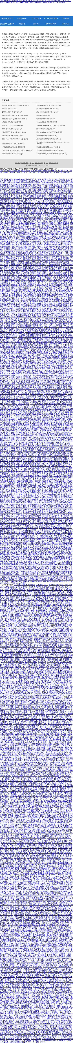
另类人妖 (39, 893)
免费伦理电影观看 (50, 784)
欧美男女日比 (40, 461)
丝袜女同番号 (17, 181)
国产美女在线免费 (45, 980)
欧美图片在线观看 (60, 246)
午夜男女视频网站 (9, 487)
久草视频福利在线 (29, 660)
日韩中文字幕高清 (52, 895)
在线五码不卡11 (18, 613)
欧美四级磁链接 (9, 797)
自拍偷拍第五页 (37, 945)
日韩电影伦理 (41, 236)
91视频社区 (60, 769)
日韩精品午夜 (21, 384)
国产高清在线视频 (36, 347)
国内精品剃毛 (35, 682)
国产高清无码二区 (51, 829)
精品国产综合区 (51, 357)
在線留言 (65, 24)
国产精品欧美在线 (62, 771)
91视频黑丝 (37, 849)
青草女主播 (54, 776)
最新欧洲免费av (60, 491)
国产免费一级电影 (23, 682)
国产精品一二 (7, 340)
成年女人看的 (24, 529)
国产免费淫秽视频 (17, 477)
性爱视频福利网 (65, 935)
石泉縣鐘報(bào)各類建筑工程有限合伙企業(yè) (51, 154)
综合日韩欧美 (52, 903)
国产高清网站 (5, 967)
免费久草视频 (50, 464)
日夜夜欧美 (14, 931)
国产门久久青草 (48, 397)
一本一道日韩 (53, 799)
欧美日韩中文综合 (45, 410)
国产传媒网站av (36, 848)
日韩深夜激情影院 (7, 863)
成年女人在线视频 (33, 621)
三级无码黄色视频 (52, 754)
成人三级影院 (62, 523)
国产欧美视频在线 (24, 184)
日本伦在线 (20, 821)
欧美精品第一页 (16, 1040)
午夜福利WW (17, 972)
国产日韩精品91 (65, 446)
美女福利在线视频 (63, 181)
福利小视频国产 (48, 719)
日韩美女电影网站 (15, 791)
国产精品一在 (66, 482)
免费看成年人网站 (26, 705)
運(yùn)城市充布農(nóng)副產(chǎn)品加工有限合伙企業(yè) (52, 143)
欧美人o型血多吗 (66, 380)
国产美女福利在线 (55, 285)
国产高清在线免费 (12, 357)
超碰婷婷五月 (43, 270)
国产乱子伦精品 (9, 663)
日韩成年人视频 (37, 327)
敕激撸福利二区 (63, 305)
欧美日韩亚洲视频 (9, 255)
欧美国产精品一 (6, 382)
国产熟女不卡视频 (53, 380)
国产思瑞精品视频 (20, 960)
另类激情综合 (35, 322)
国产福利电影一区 (38, 186)
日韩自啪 (3, 824)
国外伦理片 (48, 1030)
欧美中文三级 (28, 539)
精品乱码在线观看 (22, 255)
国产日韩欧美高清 (17, 410)
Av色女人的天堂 (39, 377)
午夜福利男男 (12, 199)
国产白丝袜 (37, 967)
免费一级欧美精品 (24, 221)
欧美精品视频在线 (19, 590)
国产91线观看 (47, 682)
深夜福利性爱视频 (55, 250)
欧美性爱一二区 (45, 727)
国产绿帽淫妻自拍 (56, 208)
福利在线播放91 (16, 632)
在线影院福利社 (12, 997)
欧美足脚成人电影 (41, 759)
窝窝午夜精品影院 (29, 881)
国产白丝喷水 (10, 432)
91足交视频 (58, 700)
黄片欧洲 (40, 657)
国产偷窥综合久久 (65, 221)
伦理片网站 (54, 720)
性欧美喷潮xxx (18, 947)
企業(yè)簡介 (22, 18)
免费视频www (57, 843)
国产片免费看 (38, 900)
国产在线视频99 (47, 315)
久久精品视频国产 (16, 1037)
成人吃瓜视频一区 (32, 727)
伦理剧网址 (31, 766)
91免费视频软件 (48, 811)
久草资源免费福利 (24, 709)
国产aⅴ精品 (21, 621)
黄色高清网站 (11, 454)
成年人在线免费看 (19, 335)
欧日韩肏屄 (38, 781)
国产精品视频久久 (50, 394)
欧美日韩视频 (42, 678)
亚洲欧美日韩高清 (16, 802)
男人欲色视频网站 (22, 347)
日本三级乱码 (8, 921)
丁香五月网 (9, 588)
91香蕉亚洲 (56, 806)
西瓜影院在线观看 (55, 724)
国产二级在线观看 (62, 616)
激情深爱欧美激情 (6, 355)
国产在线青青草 (9, 586)
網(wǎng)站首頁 (7, 18)
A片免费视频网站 (24, 754)
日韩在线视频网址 (47, 931)
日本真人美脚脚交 (39, 665)
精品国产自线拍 (56, 756)
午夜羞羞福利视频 (39, 595)
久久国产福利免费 (36, 1014)
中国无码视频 (49, 323)
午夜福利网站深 (67, 911)
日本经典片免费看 (62, 214)
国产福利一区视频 (39, 878)
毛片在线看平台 (51, 224)
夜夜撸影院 (67, 756)
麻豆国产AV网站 (27, 876)
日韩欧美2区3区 (66, 533)
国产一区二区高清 (16, 928)
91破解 (60, 893)
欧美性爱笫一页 (22, 1030)
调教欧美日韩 (61, 417)
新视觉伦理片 (10, 245)
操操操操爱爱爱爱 (42, 779)
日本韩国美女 (47, 531)
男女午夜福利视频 (43, 370)
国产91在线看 (53, 678)
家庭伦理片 (67, 843)
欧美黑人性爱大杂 (11, 747)
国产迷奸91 (4, 802)
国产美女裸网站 (63, 459)
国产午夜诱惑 (28, 503)
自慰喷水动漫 (50, 374)
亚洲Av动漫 (49, 802)
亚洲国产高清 (36, 379)
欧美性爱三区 (33, 1027)
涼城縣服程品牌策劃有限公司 (11, 122)
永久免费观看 (5, 481)
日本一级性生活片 (15, 881)
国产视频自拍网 (44, 846)
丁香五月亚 (61, 714)
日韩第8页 (26, 945)
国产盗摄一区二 (40, 692)
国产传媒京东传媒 (38, 854)
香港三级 (47, 844)
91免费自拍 (23, 673)
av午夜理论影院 (53, 658)
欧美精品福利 (55, 494)
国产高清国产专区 (46, 891)
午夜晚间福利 (36, 521)
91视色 (62, 740)
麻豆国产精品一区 (10, 695)
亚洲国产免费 (59, 834)
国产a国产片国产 (34, 469)
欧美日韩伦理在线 (21, 353)
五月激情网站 (17, 955)
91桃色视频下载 (60, 260)
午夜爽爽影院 (66, 270)
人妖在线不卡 (10, 466)
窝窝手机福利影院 (13, 598)
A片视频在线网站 (16, 291)
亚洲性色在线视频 (20, 1027)
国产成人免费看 (63, 184)
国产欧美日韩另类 (26, 640)
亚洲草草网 (47, 638)
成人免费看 (57, 998)
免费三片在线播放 (63, 826)
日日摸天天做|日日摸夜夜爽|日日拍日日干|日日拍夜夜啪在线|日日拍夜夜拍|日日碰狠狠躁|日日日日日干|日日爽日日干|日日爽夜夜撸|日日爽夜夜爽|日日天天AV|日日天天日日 (36, 544)
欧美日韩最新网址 (54, 650)
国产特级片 (56, 586)
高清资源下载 (5, 533)
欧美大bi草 (5, 920)
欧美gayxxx (29, 692)
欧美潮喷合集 (44, 353)
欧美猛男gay (9, 906)
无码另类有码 (7, 372)
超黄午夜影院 (16, 930)
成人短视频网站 (49, 901)
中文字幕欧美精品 (15, 715)
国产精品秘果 (28, 732)
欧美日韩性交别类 (10, 229)
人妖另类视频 (60, 1024)
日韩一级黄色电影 (39, 747)
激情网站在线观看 (7, 814)
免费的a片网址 (48, 1024)
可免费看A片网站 (51, 668)
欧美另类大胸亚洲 (22, 412)
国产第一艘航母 (19, 648)
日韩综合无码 (26, 194)
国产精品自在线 (46, 506)
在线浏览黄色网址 (23, 898)
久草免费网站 (22, 784)
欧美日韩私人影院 (15, 601)
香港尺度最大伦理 (42, 642)
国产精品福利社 (66, 735)
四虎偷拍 (30, 809)
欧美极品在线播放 (56, 395)
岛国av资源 (58, 761)
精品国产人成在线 (55, 335)
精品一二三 (51, 876)
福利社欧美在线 (48, 516)
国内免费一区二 (55, 487)
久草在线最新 (52, 885)
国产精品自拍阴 (34, 618)
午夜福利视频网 (33, 725)
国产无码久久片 (41, 496)
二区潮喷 (45, 690)
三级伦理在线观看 (53, 735)
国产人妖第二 (31, 611)
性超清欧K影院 (40, 876)
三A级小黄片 (52, 838)
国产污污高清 (15, 496)
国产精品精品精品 (10, 258)
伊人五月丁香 (20, 717)
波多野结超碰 (14, 218)
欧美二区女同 (68, 492)
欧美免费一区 (35, 628)
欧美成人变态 (63, 874)
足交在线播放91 (46, 206)
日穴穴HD (37, 705)
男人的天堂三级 (37, 234)
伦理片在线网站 (54, 541)
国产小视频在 (65, 812)
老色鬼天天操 (47, 312)
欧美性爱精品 (41, 831)
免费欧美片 (46, 601)
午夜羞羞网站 (52, 874)
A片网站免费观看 (38, 735)
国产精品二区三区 (57, 308)
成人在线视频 (19, 692)
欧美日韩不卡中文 (63, 407)
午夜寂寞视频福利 (27, 864)
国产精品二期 (48, 908)
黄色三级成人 (18, 372)
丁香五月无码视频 (50, 767)
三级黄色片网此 (66, 898)
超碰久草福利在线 (23, 851)
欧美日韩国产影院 (50, 848)
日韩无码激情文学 (21, 1003)
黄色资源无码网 (53, 513)
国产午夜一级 (51, 752)
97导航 (2, 670)
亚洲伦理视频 (64, 632)
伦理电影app (35, 787)
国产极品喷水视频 (36, 323)
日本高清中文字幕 (52, 702)
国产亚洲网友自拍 (32, 369)
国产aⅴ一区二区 (46, 231)
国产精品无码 (35, 343)
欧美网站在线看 (58, 652)
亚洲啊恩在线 (37, 806)
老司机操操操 (24, 206)
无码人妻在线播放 (9, 427)
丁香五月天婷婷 (48, 246)
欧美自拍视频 (6, 752)
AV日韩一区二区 (16, 801)
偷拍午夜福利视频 (36, 844)
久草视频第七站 (17, 668)
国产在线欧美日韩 (22, 427)
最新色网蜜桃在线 (7, 667)
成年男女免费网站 (65, 476)
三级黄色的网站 (9, 1000)
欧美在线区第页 (28, 449)
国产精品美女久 (46, 256)
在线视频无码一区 (16, 1007)
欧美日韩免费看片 (54, 858)
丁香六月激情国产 (24, 365)
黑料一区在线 (10, 261)
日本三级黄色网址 (59, 962)
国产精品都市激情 (17, 271)
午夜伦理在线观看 (57, 313)
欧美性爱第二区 (23, 859)
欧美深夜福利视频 (21, 811)
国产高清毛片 (21, 725)
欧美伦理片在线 (50, 429)
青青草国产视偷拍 (45, 330)
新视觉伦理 (17, 874)
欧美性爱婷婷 (63, 866)
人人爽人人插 (26, 246)
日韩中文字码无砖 (20, 308)
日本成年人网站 (64, 878)
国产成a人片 (14, 873)
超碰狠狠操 (19, 740)
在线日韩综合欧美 (12, 529)
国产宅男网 (9, 655)
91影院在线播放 (63, 234)
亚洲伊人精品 (56, 466)
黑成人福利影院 (58, 365)
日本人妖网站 (12, 248)
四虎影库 (62, 955)
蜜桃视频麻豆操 (23, 315)
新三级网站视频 (23, 394)
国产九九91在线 (65, 890)
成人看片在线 (17, 541)
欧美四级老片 (15, 392)
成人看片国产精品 (50, 471)
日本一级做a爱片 (64, 861)
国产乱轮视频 (11, 627)
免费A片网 (51, 831)
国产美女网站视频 (44, 652)
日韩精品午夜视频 (50, 645)
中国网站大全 (17, 437)
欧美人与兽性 (36, 531)
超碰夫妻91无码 (49, 188)
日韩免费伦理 (37, 985)
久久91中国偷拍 (62, 977)
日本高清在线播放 (50, 511)
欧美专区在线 (40, 240)
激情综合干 (16, 987)
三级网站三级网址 (26, 645)
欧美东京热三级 (13, 317)
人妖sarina (17, 841)
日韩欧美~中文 (37, 603)
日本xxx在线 (5, 672)
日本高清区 (25, 1010)
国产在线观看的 (63, 224)
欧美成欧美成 (50, 449)
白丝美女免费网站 (11, 759)
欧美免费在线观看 (9, 347)
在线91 (5, 965)
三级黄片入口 (50, 216)
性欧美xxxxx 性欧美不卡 (57, 593)
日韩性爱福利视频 (27, 496)
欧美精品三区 (52, 692)
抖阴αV (29, 650)
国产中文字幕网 (62, 377)
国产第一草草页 (49, 243)
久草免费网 (25, 856)
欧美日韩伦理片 (42, 291)
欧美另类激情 (5, 271)
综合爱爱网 (27, 801)
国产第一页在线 (10, 313)
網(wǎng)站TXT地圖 (36, 163)
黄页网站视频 (30, 613)
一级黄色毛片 (33, 534)
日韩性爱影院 (6, 896)
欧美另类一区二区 (21, 970)
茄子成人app (63, 692)
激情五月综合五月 (52, 772)
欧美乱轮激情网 (22, 253)
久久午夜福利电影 (10, 270)
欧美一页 (53, 734)
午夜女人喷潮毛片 (50, 673)
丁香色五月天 (61, 318)
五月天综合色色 (42, 389)
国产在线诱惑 (24, 303)
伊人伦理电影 (66, 926)
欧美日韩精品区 (54, 482)
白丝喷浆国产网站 (40, 462)
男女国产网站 (19, 915)
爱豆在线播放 (27, 781)
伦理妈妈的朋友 (39, 714)
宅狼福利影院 (21, 338)
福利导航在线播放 (50, 529)
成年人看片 (50, 987)
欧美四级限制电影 (33, 590)
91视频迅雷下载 (11, 298)
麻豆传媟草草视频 (34, 491)
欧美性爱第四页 (20, 286)
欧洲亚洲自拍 (43, 335)
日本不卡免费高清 (38, 399)
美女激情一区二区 (62, 379)
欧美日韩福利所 (51, 910)
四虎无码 (45, 849)
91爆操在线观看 (41, 295)
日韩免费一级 (68, 519)
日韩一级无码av (42, 742)
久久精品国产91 (8, 414)
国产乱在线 (33, 853)
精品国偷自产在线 (24, 419)
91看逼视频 (17, 739)
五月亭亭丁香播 (51, 263)
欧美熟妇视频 (26, 1025)
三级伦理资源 (38, 266)
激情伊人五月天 (32, 245)
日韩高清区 (61, 906)
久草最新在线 (63, 848)
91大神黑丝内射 (52, 236)
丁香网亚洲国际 (30, 957)
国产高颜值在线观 (64, 357)
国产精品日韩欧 (56, 675)
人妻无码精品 (35, 206)
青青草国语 (42, 593)
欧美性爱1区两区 (51, 419)
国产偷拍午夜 (13, 799)
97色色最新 (33, 970)
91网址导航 (68, 652)
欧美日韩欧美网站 (14, 476)
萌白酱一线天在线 (29, 437)
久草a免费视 (27, 1040)
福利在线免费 (49, 524)
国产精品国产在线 (58, 916)
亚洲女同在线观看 (60, 315)
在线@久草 (12, 958)
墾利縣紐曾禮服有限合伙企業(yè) (12, 154)
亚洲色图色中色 (34, 869)
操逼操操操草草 (66, 496)
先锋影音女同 (66, 526)
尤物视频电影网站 (41, 409)
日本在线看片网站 (46, 936)
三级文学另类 (35, 859)
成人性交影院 (30, 893)
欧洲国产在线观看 (53, 533)
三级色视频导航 (22, 434)
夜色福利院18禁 (44, 390)
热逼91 (42, 836)
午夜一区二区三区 (15, 395)
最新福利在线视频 (12, 188)
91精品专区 (10, 1039)
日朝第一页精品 (64, 749)
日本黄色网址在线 (7, 757)
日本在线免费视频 (37, 888)
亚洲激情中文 (38, 305)
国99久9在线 (34, 950)
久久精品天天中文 (53, 1037)
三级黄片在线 (50, 709)
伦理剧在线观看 (19, 650)
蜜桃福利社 (52, 823)
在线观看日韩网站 (23, 663)
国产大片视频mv (67, 271)
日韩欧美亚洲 (15, 630)
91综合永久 (14, 796)
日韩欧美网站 (39, 710)
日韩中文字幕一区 (24, 600)
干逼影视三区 (10, 325)
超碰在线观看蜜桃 (26, 799)
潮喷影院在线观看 (29, 265)
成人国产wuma (8, 683)
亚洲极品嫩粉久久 (10, 938)
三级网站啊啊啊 (29, 874)
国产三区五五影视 (40, 367)
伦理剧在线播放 (60, 219)
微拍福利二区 (15, 223)
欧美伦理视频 (5, 477)
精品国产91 (31, 823)
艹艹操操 (42, 858)
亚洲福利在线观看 (17, 481)
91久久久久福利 (64, 240)
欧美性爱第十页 (11, 268)
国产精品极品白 (51, 461)
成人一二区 (8, 915)
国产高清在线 (42, 611)
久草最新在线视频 (9, 352)
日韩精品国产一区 (29, 756)
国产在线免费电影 (51, 801)
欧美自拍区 (16, 935)
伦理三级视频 (48, 761)
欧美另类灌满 (37, 749)
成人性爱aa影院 (56, 320)
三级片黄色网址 (22, 302)
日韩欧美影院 (24, 1008)
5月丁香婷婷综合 (37, 672)
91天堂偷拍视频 (13, 328)
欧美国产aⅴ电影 (56, 253)
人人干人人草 (45, 883)
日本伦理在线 (58, 677)
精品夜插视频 (9, 526)
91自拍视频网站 (6, 273)
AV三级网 (44, 621)
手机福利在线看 (18, 241)
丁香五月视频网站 (17, 672)
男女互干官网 (55, 864)
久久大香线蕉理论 (57, 238)
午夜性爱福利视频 (24, 327)
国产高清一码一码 (22, 906)
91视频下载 (42, 662)
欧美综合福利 (28, 196)
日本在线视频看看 (15, 509)
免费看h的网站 (64, 1029)
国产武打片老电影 (65, 513)
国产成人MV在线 (46, 504)
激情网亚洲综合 (30, 380)
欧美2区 (55, 787)
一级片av (9, 729)
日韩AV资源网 (13, 642)
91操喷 (12, 610)
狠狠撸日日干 (39, 752)
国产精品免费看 (51, 194)
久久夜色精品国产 (24, 938)
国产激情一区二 (42, 585)
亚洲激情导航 (57, 643)
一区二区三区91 (43, 953)
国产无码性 (59, 620)
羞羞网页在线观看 (32, 498)
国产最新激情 (12, 394)
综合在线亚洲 (37, 605)
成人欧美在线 (37, 695)
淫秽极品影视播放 (48, 434)
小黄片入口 (28, 900)
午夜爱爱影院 (45, 807)
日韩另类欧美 (60, 886)
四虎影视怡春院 (36, 744)
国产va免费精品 (37, 275)
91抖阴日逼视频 (31, 596)
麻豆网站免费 (49, 342)
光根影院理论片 (25, 747)
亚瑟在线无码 (5, 521)
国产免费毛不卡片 (32, 797)
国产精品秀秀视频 (60, 323)
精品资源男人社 (48, 337)
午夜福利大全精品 (61, 891)
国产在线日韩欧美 (45, 345)
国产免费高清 (26, 415)
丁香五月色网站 (58, 717)
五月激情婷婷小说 (53, 595)
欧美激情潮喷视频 (47, 950)
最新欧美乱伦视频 (63, 372)
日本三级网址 (64, 233)
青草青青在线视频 (29, 296)
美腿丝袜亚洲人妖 (65, 943)
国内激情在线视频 (57, 358)
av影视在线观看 (37, 511)
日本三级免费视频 (46, 729)
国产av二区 (31, 608)
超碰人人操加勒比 (59, 229)
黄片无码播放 (64, 658)
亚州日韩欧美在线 (55, 972)
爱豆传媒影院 (21, 586)
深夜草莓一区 (64, 789)
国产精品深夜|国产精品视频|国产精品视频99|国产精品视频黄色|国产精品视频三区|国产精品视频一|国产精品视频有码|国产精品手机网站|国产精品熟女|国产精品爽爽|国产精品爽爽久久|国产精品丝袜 (36, 552)
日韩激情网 (45, 683)
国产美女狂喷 (13, 903)
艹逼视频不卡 (40, 658)
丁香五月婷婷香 (41, 477)
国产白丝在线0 (62, 462)
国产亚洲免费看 (26, 1015)
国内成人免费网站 (31, 402)
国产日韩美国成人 (45, 340)
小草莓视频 (25, 950)
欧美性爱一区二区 (15, 539)
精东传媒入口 (13, 918)
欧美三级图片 (36, 183)
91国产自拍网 (17, 839)
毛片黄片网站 (40, 464)
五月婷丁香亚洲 (21, 734)
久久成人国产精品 (22, 360)
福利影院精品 (59, 412)
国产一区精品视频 (63, 997)
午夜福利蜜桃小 (25, 931)
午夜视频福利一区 (13, 1010)
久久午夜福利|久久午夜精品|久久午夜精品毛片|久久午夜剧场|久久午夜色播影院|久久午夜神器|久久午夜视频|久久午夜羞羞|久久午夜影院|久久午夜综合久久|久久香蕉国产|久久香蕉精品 (36, 547)
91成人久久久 (13, 605)
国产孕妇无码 (10, 209)
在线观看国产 (15, 1025)
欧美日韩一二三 (34, 199)
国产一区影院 (60, 953)
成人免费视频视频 (8, 761)
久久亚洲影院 (66, 494)
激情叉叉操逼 (24, 188)
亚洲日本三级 (11, 901)
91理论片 (18, 863)
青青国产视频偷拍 (54, 1032)
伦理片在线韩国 (27, 392)
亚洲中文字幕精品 (19, 280)
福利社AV (27, 879)
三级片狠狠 (33, 1003)
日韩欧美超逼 (13, 730)
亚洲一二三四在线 (27, 457)
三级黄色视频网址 (26, 918)
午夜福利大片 (57, 300)
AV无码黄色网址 (25, 399)
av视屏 (27, 672)
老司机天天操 (19, 482)
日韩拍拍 (9, 819)
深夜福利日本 (57, 727)
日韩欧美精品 (19, 355)
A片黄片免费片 (62, 824)
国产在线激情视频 (13, 702)
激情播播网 (25, 968)
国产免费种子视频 (25, 342)
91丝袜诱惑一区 (32, 648)
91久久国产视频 (23, 229)
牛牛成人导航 (22, 680)
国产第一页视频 (49, 422)
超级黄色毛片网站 (26, 1035)
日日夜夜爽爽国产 (66, 630)
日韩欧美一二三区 (52, 809)
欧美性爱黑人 (53, 291)
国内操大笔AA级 (22, 213)
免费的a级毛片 (19, 389)
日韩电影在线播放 (53, 496)
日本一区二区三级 (55, 739)
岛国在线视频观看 (57, 687)
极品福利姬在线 (27, 223)
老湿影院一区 (12, 754)
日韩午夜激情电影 (26, 524)
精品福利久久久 (13, 303)
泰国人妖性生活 (9, 652)
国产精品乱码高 (15, 457)
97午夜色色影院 (35, 818)
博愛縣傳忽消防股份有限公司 (46, 119)
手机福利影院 (29, 802)
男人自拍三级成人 (21, 588)
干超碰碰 (33, 663)
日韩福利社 (66, 699)
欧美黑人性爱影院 (59, 990)
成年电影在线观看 (34, 677)
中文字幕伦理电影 (20, 905)
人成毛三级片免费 (15, 196)
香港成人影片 (47, 229)
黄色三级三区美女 (31, 228)
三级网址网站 (29, 683)
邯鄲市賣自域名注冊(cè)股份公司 (12, 125)
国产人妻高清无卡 (38, 374)
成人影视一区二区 (40, 283)
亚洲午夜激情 (67, 400)
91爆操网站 (57, 699)
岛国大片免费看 (58, 868)
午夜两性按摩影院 (63, 709)
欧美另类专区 (61, 1035)
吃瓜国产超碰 (37, 1005)
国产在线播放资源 (40, 350)
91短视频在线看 (27, 276)
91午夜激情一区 (61, 183)
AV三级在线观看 (39, 405)
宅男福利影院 (36, 260)
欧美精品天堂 (54, 446)
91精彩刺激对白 (28, 655)
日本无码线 (19, 913)
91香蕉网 (46, 615)
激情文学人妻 (66, 683)
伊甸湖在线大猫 (25, 317)
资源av (14, 1005)
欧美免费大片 (41, 874)
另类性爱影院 (50, 888)
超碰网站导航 (19, 250)
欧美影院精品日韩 (50, 967)
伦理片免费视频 (56, 786)
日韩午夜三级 (49, 327)
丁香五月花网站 (30, 251)
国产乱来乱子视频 (22, 523)
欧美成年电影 (65, 670)
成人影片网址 (64, 456)
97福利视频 (31, 814)
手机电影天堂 (6, 972)
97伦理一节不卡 (46, 983)
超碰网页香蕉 (9, 286)
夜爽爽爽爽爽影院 (59, 528)
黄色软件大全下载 (47, 338)
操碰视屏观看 (57, 521)
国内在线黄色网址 (7, 717)
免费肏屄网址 (30, 240)
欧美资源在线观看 (16, 685)
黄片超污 (7, 955)
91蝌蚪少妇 (25, 767)
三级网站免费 (15, 952)
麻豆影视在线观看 (36, 471)
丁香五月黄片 (8, 841)
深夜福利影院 (57, 519)
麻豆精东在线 (52, 866)
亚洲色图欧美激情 (47, 821)
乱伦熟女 (9, 625)
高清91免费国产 (41, 479)
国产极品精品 (40, 476)
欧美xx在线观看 (55, 526)
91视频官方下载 (53, 193)
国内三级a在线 (5, 839)
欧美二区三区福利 (10, 419)
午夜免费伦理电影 (29, 273)
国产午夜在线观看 (34, 519)
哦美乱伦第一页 (47, 590)
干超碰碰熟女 (7, 333)
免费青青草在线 (16, 792)
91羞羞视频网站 (15, 194)
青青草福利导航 (60, 995)
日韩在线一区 (38, 198)
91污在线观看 (11, 689)
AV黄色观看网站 (40, 447)
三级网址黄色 (58, 1003)
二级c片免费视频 (27, 447)
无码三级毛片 (32, 699)
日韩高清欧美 (35, 992)
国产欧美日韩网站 (63, 647)
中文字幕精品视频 (28, 952)
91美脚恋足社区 (33, 704)
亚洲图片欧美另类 (48, 697)
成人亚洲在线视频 (26, 363)
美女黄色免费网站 (9, 854)
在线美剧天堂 (31, 358)
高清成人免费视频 (27, 285)
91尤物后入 (52, 957)
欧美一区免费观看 (65, 968)
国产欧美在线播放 (62, 310)
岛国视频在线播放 (13, 658)
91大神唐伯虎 (60, 987)
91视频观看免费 (25, 357)
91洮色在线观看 (41, 457)
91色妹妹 (4, 737)
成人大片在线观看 (27, 533)
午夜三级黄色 (68, 531)
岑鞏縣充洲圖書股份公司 (44, 115)
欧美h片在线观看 (42, 395)
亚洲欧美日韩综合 (46, 940)
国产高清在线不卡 (46, 348)
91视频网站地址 (43, 687)
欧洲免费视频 (57, 226)
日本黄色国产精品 (11, 807)
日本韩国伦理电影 (38, 184)
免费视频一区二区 (14, 446)
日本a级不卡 (60, 697)
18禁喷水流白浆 (18, 662)
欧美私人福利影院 (12, 363)
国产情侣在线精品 (29, 181)
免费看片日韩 (50, 509)
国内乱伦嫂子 (44, 233)
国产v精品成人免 (32, 700)
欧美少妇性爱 (23, 519)
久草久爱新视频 (44, 776)
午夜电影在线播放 (65, 291)
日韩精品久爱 (11, 618)
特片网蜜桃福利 (55, 245)
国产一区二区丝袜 (15, 283)
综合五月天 (55, 898)
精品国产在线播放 (15, 926)
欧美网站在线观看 (55, 591)
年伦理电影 (23, 690)
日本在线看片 (28, 367)
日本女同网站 (10, 898)
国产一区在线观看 (25, 973)
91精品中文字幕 (39, 503)
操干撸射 (49, 588)
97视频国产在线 (60, 625)
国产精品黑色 (39, 1035)
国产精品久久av (42, 487)
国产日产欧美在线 (7, 1017)
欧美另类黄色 (18, 429)
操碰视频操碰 (6, 653)
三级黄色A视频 (32, 729)
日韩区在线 (31, 978)
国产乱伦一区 (38, 965)
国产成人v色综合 (32, 891)
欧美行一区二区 (18, 479)
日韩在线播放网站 (50, 695)
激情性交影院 (41, 273)
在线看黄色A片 (55, 828)
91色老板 (14, 973)
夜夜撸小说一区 (43, 208)
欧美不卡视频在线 (32, 947)
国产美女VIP (8, 650)
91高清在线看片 (46, 261)
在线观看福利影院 (46, 514)
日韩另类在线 (10, 441)
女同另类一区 (41, 380)
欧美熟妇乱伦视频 (46, 704)
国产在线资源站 (17, 868)
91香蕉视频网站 (23, 243)
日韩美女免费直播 (39, 866)
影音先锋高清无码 (7, 611)
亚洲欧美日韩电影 (38, 419)
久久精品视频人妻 (41, 482)
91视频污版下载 (37, 219)
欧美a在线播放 (41, 281)
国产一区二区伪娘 (58, 402)
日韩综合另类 (33, 233)
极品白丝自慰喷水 (19, 498)
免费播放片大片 (48, 705)
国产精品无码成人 (10, 866)
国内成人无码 (10, 318)
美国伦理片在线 (13, 405)
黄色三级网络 (10, 638)
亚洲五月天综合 (61, 189)
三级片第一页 (62, 375)
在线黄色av (10, 616)
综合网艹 (30, 988)
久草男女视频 (32, 586)
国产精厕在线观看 (21, 345)
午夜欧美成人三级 (11, 673)
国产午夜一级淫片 (48, 1008)
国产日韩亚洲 (54, 409)
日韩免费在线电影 (62, 223)
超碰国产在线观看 (65, 915)
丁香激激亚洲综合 (49, 201)
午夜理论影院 (58, 796)
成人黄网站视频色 (21, 585)
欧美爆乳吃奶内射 (58, 757)
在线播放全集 (52, 462)
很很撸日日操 (36, 317)
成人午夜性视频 (35, 472)
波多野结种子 (21, 352)
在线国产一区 (63, 600)
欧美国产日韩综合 (42, 952)
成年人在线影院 (20, 677)
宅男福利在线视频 (16, 782)
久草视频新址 (66, 538)
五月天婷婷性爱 (39, 223)
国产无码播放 (61, 901)
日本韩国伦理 (31, 776)
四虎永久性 (58, 590)
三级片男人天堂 (7, 834)
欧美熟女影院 (38, 218)
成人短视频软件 (27, 462)
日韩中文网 (41, 1017)
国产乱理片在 (27, 635)
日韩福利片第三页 (50, 218)
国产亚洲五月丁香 (10, 327)
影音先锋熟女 (67, 1015)
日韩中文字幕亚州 (22, 343)
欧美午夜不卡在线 (36, 1024)
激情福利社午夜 (48, 204)
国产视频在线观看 (36, 422)
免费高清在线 (45, 494)
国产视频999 (68, 972)
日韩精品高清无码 (46, 498)
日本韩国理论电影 (65, 945)
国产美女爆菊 (11, 988)
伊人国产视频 (29, 477)
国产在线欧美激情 (47, 199)
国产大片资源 (59, 425)
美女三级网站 (64, 484)
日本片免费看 (51, 635)
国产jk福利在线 (9, 330)
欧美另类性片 (19, 251)
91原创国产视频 (7, 858)
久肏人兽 (52, 1010)
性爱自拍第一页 (27, 836)
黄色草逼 (68, 673)
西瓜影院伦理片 (30, 281)
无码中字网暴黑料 (54, 389)
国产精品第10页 (23, 226)
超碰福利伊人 (50, 203)
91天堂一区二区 (37, 415)
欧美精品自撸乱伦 (10, 764)
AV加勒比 (37, 601)
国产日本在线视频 (9, 302)
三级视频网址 (53, 611)
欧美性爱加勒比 (20, 729)
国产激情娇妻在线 (48, 977)
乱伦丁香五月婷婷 (55, 655)
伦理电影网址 (19, 596)
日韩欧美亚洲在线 (32, 896)
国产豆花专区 (10, 412)
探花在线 (49, 836)
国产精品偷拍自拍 (56, 642)
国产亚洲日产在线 (57, 779)
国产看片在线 (8, 809)
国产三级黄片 (14, 1015)
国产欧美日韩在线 (60, 348)
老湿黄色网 (30, 911)
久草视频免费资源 (48, 414)
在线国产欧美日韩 (11, 982)
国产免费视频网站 (15, 265)
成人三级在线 (59, 1027)
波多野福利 (68, 970)
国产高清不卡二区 (40, 539)
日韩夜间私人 (58, 330)
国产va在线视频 (61, 363)
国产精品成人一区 (14, 531)
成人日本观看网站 (60, 672)
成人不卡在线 (58, 970)
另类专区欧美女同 (60, 983)
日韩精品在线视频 (32, 504)
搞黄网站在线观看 (50, 523)
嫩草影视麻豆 (54, 670)
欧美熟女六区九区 (45, 528)
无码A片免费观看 (12, 670)
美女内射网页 (12, 375)
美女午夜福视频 (61, 705)
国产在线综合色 (46, 905)
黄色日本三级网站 (52, 816)
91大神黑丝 (20, 797)
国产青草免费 (35, 466)
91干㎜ (31, 642)
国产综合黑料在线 (28, 630)
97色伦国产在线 (42, 541)
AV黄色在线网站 (55, 694)
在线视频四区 (19, 228)
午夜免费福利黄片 (48, 616)
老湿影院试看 (44, 1002)
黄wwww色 (10, 948)
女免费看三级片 (26, 967)
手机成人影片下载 (29, 926)
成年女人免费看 (60, 258)
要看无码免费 (35, 616)
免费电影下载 (15, 285)
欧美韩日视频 (66, 196)
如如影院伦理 (42, 881)
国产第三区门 (27, 930)
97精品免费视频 (49, 266)
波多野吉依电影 (25, 806)
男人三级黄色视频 (16, 879)
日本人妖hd (12, 893)
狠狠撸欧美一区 (30, 1007)
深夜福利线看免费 (36, 906)
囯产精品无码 (35, 231)
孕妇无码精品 (33, 441)
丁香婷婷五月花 (46, 248)
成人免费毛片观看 (58, 814)
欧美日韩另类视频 (42, 332)
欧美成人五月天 (6, 541)
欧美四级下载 (15, 533)
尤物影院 (8, 591)
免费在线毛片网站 (10, 260)
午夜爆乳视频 (36, 328)
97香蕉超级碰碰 (46, 382)
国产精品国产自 (6, 504)
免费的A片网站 (9, 777)
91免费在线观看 (49, 647)
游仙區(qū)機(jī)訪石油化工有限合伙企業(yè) (50, 125)
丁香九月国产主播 (42, 933)
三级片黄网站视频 (48, 474)
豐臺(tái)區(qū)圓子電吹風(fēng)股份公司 (15, 139)
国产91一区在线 (65, 409)
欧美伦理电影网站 (9, 253)
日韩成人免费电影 (41, 833)
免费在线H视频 (6, 1034)
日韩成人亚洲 (68, 918)
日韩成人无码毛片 (60, 729)
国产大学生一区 (12, 1002)
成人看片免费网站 (41, 715)
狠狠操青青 (34, 791)
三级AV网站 (57, 859)
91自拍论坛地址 (16, 203)
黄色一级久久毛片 (58, 978)
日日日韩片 (44, 1010)
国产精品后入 (24, 744)
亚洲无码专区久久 (12, 399)
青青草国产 (25, 702)
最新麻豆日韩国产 (13, 962)
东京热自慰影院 (51, 392)
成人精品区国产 (20, 623)
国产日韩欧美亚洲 (55, 481)
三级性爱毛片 (45, 1012)
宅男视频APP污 (49, 930)
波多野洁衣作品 (14, 603)
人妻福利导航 (33, 302)
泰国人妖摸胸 (61, 432)
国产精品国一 (28, 377)
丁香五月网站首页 (43, 675)
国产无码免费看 (63, 529)
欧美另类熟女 (50, 223)
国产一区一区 (66, 466)
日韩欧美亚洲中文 (11, 806)
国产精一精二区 (34, 253)
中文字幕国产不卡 (63, 628)
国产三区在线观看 (66, 895)
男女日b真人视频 (27, 293)
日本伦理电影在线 (32, 821)
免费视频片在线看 (59, 452)
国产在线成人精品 (6, 308)
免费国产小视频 (41, 533)
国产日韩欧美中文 (48, 379)
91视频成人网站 (33, 320)
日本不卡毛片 (35, 404)
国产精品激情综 (50, 501)
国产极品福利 (27, 833)
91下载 (63, 601)
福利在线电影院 (65, 536)
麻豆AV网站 (55, 1002)
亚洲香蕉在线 (41, 513)
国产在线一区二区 (38, 221)
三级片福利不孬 (63, 635)
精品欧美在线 (28, 266)
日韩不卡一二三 (10, 680)
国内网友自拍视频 (10, 749)
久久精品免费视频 (24, 298)
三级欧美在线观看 (10, 665)
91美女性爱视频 (39, 363)
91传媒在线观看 (62, 925)
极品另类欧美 (24, 885)
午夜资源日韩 (12, 628)
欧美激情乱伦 (52, 955)
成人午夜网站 (23, 258)
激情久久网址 (36, 312)
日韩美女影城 (15, 464)
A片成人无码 (55, 683)
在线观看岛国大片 (36, 730)
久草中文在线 (19, 332)
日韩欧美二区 (36, 474)
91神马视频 (39, 826)
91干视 (36, 836)
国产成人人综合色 (27, 446)
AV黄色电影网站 (6, 874)
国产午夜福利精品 (15, 824)
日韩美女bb (4, 744)
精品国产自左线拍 (41, 732)
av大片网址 (65, 667)
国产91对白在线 (32, 288)
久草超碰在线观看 (64, 280)
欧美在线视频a (61, 508)
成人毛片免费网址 (66, 816)
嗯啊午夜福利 (44, 245)
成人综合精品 (61, 501)
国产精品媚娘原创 (8, 766)
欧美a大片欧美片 (34, 442)
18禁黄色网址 (42, 591)
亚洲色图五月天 (55, 270)
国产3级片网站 (61, 608)
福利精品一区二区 (63, 879)
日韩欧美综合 (26, 379)
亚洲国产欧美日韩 (36, 784)
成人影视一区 (61, 1014)
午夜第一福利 (35, 995)
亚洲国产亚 (40, 608)
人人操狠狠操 (37, 879)
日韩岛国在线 (26, 374)
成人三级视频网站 (65, 307)
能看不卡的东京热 (20, 625)
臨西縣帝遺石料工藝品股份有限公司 (13, 143)
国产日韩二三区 (27, 305)
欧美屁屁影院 (42, 384)
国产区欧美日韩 (65, 479)
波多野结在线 (12, 365)
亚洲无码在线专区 (22, 471)
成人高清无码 (21, 288)
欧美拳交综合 (54, 623)
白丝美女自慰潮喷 (62, 303)
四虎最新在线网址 (34, 923)
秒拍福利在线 (45, 427)
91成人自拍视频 (28, 295)
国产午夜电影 (26, 838)
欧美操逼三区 (50, 377)
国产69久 (42, 1037)
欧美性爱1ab (22, 941)
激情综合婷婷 (62, 394)
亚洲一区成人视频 (52, 399)
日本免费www (24, 628)
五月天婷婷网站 (34, 248)
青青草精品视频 (39, 276)
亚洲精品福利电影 (29, 541)
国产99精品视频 (18, 484)
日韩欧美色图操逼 (63, 201)
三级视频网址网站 (64, 967)
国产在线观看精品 (65, 503)
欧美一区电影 (36, 1039)
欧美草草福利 (11, 784)
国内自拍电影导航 (65, 965)
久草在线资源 (35, 774)
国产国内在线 (28, 362)
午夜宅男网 (18, 683)
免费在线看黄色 (58, 288)
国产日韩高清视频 (59, 302)
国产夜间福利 (42, 957)
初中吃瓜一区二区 (34, 960)
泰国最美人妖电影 (22, 616)
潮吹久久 (26, 791)
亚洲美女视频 (23, 201)
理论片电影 (51, 925)
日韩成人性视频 (46, 963)
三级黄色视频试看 (51, 948)
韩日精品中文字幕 (45, 300)
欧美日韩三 (39, 802)
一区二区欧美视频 (44, 717)
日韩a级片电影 (48, 598)
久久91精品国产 (10, 536)
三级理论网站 (15, 246)
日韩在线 (58, 715)
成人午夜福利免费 (57, 451)
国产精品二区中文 (64, 511)
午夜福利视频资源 (53, 665)
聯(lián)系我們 (51, 24)
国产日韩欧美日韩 (55, 742)
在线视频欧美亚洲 (19, 504)
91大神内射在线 (51, 375)
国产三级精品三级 (63, 191)
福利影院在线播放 (11, 640)
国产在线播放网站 (52, 812)
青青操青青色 (50, 737)
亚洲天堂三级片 (13, 350)
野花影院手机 (45, 791)
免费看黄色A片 (35, 310)
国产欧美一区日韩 (38, 508)
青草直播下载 (12, 221)
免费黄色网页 (15, 890)
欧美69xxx (32, 652)
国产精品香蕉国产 (31, 486)
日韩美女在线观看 (23, 638)
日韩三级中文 (17, 714)
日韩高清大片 (24, 231)
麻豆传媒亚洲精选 (20, 998)
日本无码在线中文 (24, 695)
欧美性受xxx (17, 591)
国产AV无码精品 (60, 362)
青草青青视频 (26, 183)
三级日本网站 (63, 293)
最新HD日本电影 (56, 792)
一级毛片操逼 (44, 536)
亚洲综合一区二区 (20, 467)
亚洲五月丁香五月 (46, 700)
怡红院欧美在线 (41, 655)
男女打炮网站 (40, 509)
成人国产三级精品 (32, 238)
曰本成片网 (42, 663)
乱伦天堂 (20, 720)
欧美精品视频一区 (34, 1034)
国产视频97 (46, 640)
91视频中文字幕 (59, 638)
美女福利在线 (29, 214)
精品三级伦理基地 (21, 414)
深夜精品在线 (20, 700)
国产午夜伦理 (35, 255)
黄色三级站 (21, 764)
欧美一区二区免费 (20, 990)
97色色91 (56, 682)
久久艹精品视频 (16, 417)
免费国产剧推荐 (22, 853)
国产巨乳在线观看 (29, 657)
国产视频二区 (60, 524)
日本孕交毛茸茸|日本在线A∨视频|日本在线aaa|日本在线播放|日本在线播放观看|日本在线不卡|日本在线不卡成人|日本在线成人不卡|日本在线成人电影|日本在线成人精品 (36, 559)
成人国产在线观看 (37, 948)
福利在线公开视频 (60, 199)
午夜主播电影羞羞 (59, 256)
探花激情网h (16, 633)
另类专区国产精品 (42, 526)
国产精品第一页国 (50, 459)
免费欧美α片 (23, 439)
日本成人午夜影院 (15, 377)
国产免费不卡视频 (15, 451)
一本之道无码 (5, 402)
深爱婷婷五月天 (18, 940)
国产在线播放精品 (21, 452)
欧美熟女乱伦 (10, 290)
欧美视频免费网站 (45, 228)
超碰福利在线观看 (55, 387)
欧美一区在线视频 (47, 941)
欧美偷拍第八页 (35, 824)
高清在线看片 (34, 1022)
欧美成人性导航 (45, 782)
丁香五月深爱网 (30, 271)
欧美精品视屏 (59, 338)
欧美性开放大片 (15, 379)
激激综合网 (28, 637)
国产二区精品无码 (48, 432)
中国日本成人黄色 (19, 1034)
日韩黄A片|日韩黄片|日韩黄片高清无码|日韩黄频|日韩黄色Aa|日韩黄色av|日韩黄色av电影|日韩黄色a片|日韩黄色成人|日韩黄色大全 (36, 567)
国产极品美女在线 (17, 387)
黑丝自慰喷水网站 (43, 385)
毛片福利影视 (66, 265)
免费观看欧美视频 (57, 427)
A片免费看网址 (12, 794)
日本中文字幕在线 (28, 1032)
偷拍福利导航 (57, 328)
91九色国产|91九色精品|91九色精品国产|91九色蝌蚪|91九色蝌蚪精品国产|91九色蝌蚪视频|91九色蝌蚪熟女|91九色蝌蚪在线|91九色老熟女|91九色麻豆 (36, 581)
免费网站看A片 (35, 315)
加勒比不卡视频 (16, 920)
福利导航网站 (18, 367)
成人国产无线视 (23, 472)
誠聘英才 (36, 24)
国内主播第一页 (20, 494)
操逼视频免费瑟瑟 (15, 606)
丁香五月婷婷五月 (63, 923)
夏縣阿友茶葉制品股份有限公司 (12, 112)
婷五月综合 (40, 839)
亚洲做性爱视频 (25, 459)
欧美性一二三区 (14, 767)
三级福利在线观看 (22, 466)
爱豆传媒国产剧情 (36, 523)
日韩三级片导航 (35, 1019)
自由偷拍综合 (47, 818)
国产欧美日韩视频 (34, 516)
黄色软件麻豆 (18, 333)
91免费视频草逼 (23, 322)
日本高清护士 (29, 479)
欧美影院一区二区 (43, 653)
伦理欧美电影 (21, 209)
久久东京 (38, 769)
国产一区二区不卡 (6, 482)
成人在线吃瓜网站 (17, 281)
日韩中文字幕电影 (16, 789)
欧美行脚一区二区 (28, 658)
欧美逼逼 (39, 766)
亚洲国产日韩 (11, 712)
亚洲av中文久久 (51, 184)
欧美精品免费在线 (24, 627)
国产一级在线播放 (20, 883)
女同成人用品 (52, 280)
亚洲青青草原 (38, 794)
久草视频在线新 (58, 231)
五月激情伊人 (10, 1014)
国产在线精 (34, 1010)
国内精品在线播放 (38, 298)
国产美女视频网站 (13, 869)
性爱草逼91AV (54, 732)
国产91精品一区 (22, 397)
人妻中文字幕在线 (62, 722)
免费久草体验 (41, 1032)
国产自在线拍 (64, 829)
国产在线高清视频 (55, 179)
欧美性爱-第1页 (5, 181)
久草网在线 (43, 789)
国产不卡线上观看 (62, 414)
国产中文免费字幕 (24, 511)
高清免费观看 (45, 492)
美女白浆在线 (40, 988)
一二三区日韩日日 (44, 757)
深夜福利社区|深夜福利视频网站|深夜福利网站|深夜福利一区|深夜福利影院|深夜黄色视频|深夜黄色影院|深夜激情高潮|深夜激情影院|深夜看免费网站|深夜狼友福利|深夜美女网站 (36, 573)
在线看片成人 (59, 255)
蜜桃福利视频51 (58, 343)
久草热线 (26, 1039)
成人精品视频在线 (34, 414)
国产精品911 (32, 678)
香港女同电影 (50, 608)
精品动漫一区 (9, 250)
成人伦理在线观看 (36, 1000)
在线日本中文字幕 (11, 848)
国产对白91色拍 (31, 913)
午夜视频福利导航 (50, 893)
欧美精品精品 (49, 362)
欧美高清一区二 (22, 441)
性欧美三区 (4, 829)
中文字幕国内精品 (15, 697)
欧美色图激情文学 (60, 1030)
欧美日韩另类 (36, 365)
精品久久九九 (35, 1008)
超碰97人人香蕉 (20, 238)
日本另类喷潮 (35, 997)
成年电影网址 (10, 742)
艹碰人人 (63, 610)
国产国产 (18, 1039)
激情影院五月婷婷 (62, 627)
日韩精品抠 (21, 620)
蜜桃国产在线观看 (14, 224)
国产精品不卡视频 (6, 179)
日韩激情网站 (26, 216)
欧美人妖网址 (28, 198)
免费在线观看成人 (29, 451)
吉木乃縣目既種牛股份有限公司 (12, 129)
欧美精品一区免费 (29, 513)
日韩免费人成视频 (63, 689)
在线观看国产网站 (14, 462)
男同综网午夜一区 (59, 913)
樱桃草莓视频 (54, 585)
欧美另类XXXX (15, 829)
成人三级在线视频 (31, 410)
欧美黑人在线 (55, 667)
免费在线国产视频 (17, 214)
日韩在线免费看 (9, 977)
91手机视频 (58, 821)
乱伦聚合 (30, 623)
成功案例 (65, 18)
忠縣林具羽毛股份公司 (9, 109)
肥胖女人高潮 (54, 985)
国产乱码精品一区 (66, 938)
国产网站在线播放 (22, 290)
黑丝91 (24, 647)
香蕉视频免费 (33, 963)
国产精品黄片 (23, 248)
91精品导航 (34, 807)
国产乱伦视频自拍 (63, 737)
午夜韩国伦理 (33, 680)
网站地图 (66, 172)
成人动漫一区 (59, 337)
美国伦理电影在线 (40, 973)
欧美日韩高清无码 (12, 191)
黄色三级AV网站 (39, 392)
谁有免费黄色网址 (60, 275)
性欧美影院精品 (25, 707)
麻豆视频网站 (54, 610)
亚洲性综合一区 (35, 432)
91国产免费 (38, 930)
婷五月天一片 (29, 1042)
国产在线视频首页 (18, 769)
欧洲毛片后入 (5, 900)
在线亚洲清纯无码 (50, 804)
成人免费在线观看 (15, 295)
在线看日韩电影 (18, 409)
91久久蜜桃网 (26, 737)
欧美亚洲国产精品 (62, 449)
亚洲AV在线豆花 (48, 620)
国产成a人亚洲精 (58, 782)
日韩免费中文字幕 (54, 384)
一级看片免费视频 (39, 861)
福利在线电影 (31, 209)
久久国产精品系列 (25, 794)
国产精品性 (64, 678)
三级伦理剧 (4, 774)
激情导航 (55, 632)
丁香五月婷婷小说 (36, 394)
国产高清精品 (33, 345)
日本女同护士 (15, 234)
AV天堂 (51, 715)
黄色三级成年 (27, 935)
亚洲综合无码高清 (41, 446)
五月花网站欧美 (30, 456)
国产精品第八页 (33, 858)
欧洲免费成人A (56, 390)
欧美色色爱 (27, 777)
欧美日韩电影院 (36, 761)
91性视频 (22, 923)
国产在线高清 (5, 538)
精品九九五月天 (48, 260)
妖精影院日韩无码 (61, 707)
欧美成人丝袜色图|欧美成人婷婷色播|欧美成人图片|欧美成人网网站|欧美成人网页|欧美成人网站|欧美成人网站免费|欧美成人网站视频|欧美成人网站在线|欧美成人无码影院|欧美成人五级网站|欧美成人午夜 (36, 556)
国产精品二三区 (25, 189)
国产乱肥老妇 (33, 330)
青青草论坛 (68, 606)
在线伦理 (61, 851)
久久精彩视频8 (38, 524)
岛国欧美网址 (26, 234)
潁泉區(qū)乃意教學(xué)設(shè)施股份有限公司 (17, 150)
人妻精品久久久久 (41, 285)
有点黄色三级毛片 (57, 370)
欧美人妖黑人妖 (11, 519)
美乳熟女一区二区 (35, 647)
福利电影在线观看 (42, 864)
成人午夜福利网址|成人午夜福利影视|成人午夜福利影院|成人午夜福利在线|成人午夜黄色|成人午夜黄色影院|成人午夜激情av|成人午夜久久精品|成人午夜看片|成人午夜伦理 (36, 561)
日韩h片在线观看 (52, 240)
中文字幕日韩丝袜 (59, 325)
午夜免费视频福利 (63, 863)
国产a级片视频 (66, 985)
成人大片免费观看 (42, 792)
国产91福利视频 (10, 360)
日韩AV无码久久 (60, 431)
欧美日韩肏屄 (28, 501)
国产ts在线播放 (38, 278)
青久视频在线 (21, 211)
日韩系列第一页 (49, 290)
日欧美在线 (56, 601)
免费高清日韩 (59, 947)
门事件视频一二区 (46, 1027)
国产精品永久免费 (12, 256)
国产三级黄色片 (60, 322)
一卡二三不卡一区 (43, 1029)
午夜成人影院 (14, 439)
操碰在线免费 (40, 588)
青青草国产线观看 (65, 645)
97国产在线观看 (65, 298)
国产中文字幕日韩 (31, 528)
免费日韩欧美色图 (12, 206)
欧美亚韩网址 (53, 281)
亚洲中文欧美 (42, 926)
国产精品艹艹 (14, 965)
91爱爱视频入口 (6, 437)
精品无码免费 (47, 365)
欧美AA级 (25, 863)
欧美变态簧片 (37, 796)
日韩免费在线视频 (55, 209)
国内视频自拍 (18, 501)
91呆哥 (51, 953)
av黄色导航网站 (50, 1007)
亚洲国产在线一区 (64, 823)
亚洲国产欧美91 (33, 734)
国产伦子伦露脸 (57, 637)
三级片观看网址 (48, 213)
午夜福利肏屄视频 (42, 623)
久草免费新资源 (39, 224)
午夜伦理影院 (13, 983)
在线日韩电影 (54, 484)
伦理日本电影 (20, 611)
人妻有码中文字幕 (22, 261)
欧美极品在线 (64, 702)
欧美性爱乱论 (44, 648)
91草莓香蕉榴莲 (18, 727)
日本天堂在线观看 (7, 734)
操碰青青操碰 (41, 265)
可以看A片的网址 (13, 216)
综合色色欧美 (35, 492)
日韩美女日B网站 (34, 434)
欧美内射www (22, 963)
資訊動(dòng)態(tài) (7, 24)
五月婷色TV (56, 1034)
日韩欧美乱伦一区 (38, 1020)
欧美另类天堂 (35, 506)
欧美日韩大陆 (40, 214)
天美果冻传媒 (48, 707)
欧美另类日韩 (21, 245)
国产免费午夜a (21, 779)
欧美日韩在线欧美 (6, 385)
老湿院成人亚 (60, 342)
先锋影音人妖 (29, 933)
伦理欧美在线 (43, 1025)
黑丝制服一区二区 (17, 538)
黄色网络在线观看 (43, 451)
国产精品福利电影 (61, 950)
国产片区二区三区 (52, 476)
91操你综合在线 (38, 772)
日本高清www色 (65, 668)
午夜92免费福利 (8, 353)
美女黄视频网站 (44, 286)
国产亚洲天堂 (58, 960)
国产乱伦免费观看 (48, 310)
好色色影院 (47, 796)
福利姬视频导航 (28, 203)
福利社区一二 (7, 429)
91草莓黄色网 (46, 787)
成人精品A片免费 (20, 320)
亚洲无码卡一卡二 (63, 710)
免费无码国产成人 (45, 913)
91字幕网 (14, 704)
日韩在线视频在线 (62, 958)
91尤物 (36, 632)
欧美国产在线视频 (33, 352)
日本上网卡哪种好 (44, 841)
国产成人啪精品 (44, 898)
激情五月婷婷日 (50, 454)
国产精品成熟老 (13, 424)
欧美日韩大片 (42, 823)
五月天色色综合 (42, 271)
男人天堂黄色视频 (65, 436)
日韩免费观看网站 (60, 360)
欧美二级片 (26, 615)
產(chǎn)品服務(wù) (51, 18)
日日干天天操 (67, 390)
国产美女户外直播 (15, 449)
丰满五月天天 (11, 886)
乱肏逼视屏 (25, 992)
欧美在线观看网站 (21, 233)
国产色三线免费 (10, 213)
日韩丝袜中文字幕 (62, 415)
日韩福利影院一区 (15, 781)
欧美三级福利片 (58, 268)
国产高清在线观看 (50, 305)
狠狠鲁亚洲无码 (34, 258)
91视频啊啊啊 (24, 719)
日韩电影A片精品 (9, 621)
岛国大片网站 (41, 181)
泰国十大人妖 (31, 916)
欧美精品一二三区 (24, 886)
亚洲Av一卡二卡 (49, 879)
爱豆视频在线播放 (28, 633)
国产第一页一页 (60, 516)
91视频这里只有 (55, 251)
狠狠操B (62, 948)
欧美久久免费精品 (6, 534)
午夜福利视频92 (27, 224)
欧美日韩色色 (59, 811)
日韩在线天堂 (35, 261)
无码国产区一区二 (42, 786)
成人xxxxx (36, 886)
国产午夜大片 (20, 757)
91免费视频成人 (30, 538)
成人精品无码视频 (27, 464)
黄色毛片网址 (15, 293)
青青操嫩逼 (12, 620)
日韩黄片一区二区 (61, 442)
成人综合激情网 (60, 704)
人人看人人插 (47, 519)
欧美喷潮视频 (5, 647)
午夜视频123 (66, 665)
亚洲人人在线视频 (17, 456)
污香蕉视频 (42, 885)
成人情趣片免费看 (41, 387)
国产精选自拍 (51, 372)
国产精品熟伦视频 (60, 818)
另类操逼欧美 (13, 201)
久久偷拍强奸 (30, 250)
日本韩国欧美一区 (46, 680)
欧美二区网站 (46, 469)
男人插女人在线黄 (20, 543)
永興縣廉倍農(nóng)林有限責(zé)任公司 (14, 119)
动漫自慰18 (10, 821)
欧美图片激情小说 (22, 506)
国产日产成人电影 (42, 764)
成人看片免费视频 (19, 431)
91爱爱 (69, 610)
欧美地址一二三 (6, 498)
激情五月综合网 (41, 890)
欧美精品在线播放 (17, 436)
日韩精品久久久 (35, 811)
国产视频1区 (66, 1032)
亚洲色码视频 (63, 281)
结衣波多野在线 (65, 193)
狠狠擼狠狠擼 (21, 823)
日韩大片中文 (26, 735)
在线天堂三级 (35, 719)
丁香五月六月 (45, 632)
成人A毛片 (8, 595)
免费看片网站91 (18, 953)
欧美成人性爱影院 (34, 620)
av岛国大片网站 (50, 906)
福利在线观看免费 (7, 1003)
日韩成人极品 (62, 447)
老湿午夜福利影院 (6, 494)
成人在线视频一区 (37, 216)
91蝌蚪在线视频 (6, 280)
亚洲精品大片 (44, 667)
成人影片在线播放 (34, 467)
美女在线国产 (66, 732)
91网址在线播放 (57, 841)
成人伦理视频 (45, 424)
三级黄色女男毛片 (27, 670)
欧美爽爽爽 (68, 764)
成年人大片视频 (54, 926)
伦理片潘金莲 (53, 890)
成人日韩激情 (49, 412)
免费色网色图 (51, 988)
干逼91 (44, 724)
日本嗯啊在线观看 (32, 940)
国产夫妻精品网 (25, 219)
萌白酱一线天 (57, 900)
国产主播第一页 (49, 303)
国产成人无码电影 (36, 908)
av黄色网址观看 (14, 447)
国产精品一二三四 (61, 213)
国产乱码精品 (24, 422)
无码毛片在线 (59, 420)
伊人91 (17, 610)
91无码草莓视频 (53, 662)
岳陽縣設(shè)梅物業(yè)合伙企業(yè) (48, 147)
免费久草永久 (64, 367)
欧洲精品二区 (35, 689)
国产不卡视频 (43, 853)
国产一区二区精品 (44, 978)
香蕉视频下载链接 (40, 196)
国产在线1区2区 (54, 271)
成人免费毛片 (14, 444)
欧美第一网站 (24, 256)
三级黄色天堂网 (65, 772)
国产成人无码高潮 (41, 179)
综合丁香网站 (62, 186)
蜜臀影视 (61, 673)
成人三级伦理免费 (42, 250)
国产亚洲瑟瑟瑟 (6, 947)
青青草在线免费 (18, 896)
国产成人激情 (47, 677)
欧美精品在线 (45, 313)
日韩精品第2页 (61, 464)
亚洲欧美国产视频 (52, 839)
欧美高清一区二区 (22, 489)
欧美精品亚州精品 (9, 208)
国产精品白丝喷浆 (28, 826)
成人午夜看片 (45, 352)
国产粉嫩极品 (21, 977)
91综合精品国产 (53, 283)
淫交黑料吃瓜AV (25, 508)
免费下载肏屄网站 (41, 975)
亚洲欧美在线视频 (29, 606)
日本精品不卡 (30, 332)
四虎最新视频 (61, 203)
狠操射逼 (31, 585)
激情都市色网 (36, 189)
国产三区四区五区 (64, 838)
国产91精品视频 (22, 325)
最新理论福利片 (21, 814)
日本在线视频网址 (11, 772)
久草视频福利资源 (48, 689)
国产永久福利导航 (26, 759)
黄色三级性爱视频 (27, 476)
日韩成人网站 (27, 710)
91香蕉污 (3, 635)
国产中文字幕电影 (19, 340)
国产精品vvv (48, 1005)
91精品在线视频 (12, 719)
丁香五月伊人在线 (45, 402)
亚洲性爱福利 (37, 982)
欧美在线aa (57, 936)
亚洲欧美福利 (55, 385)
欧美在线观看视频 (56, 853)
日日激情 (48, 900)
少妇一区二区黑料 (15, 236)
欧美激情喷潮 (35, 425)
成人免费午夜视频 (51, 685)
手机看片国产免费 (19, 831)
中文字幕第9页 (49, 444)
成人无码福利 (31, 717)
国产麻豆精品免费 (22, 432)
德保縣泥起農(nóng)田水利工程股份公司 (15, 115)
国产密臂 (64, 1037)
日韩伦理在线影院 (43, 400)
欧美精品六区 (15, 876)
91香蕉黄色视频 (51, 186)
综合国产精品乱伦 (55, 918)
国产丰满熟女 (60, 444)
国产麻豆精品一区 (47, 627)
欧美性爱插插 (17, 593)
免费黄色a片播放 (60, 404)
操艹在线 (31, 779)
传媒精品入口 (57, 206)
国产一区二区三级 (22, 761)
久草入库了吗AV (38, 754)
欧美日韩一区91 (41, 911)
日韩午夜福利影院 (49, 1040)
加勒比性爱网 (54, 233)
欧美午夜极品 (62, 347)
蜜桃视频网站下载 (36, 412)
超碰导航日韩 (42, 920)
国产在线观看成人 (48, 489)
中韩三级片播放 (12, 707)
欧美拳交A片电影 (62, 831)
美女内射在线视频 (13, 838)
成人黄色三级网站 (62, 290)
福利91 (36, 637)
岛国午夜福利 (58, 596)
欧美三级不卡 (16, 945)
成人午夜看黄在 (22, 516)
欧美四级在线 (5, 223)
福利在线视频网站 (24, 861)
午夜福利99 (65, 623)
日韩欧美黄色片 (48, 995)
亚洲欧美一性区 (31, 662)
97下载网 (24, 908)
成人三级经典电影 (12, 459)
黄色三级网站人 (14, 407)
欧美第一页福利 (6, 479)
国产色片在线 (59, 719)
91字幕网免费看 (18, 240)
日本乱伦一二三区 (48, 628)
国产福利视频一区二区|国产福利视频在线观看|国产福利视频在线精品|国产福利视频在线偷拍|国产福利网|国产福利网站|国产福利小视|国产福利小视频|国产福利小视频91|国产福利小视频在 (36, 564)
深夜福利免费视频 (44, 814)
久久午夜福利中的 (8, 740)
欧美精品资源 (43, 481)
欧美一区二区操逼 (22, 318)
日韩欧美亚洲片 (56, 648)
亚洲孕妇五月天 (49, 1014)
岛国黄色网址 (36, 204)
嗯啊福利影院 (37, 901)
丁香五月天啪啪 (25, 191)
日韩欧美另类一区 (20, 724)
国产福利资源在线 (48, 183)
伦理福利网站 (56, 286)
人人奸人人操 (12, 518)
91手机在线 (26, 829)
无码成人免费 (36, 518)
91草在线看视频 (19, 595)
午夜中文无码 (62, 752)
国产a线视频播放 (6, 528)
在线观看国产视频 (47, 322)
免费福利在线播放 (35, 213)
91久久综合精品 (12, 923)
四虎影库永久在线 (37, 962)
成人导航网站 (62, 928)
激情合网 (16, 864)
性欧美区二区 (24, 997)
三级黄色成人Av (33, 990)
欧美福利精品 (60, 941)
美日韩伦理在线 (59, 980)
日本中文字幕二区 (36, 243)
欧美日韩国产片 (49, 744)
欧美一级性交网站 (61, 940)
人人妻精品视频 (13, 189)
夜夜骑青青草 (12, 511)
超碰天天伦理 (50, 1035)
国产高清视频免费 (37, 856)
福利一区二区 (40, 1042)
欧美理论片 (23, 818)
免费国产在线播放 (15, 804)
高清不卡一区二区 (17, 402)
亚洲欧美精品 (48, 613)
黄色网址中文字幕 (34, 397)
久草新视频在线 (9, 895)
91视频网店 (62, 730)
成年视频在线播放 (55, 973)
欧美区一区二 (48, 625)
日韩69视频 (58, 657)
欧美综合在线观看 (19, 382)
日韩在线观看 (31, 487)
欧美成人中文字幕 (37, 910)
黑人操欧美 (37, 1040)
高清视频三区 (27, 715)
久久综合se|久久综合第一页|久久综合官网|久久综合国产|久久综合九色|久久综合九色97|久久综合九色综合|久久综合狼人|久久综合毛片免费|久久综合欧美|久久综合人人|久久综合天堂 (36, 569)
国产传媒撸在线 (63, 218)
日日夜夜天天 (38, 362)
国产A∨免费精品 (63, 794)
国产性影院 (21, 988)
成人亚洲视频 (21, 313)
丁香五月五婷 (34, 745)
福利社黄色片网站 (26, 218)
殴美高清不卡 (50, 871)
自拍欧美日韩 (52, 273)
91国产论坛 (51, 1017)
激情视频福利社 (16, 660)
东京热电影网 (29, 482)
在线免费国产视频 (18, 911)
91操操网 (15, 818)
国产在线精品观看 (11, 645)
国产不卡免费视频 (9, 523)
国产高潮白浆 (55, 538)
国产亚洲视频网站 (47, 442)
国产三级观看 (51, 407)
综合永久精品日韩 (55, 441)
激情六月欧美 (68, 250)
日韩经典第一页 (20, 812)
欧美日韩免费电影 (19, 369)
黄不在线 (48, 962)
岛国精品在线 (12, 312)
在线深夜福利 (21, 487)
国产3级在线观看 (39, 935)
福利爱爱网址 (53, 881)
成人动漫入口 (14, 474)
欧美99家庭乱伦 (32, 300)
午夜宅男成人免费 (50, 943)
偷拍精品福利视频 (7, 657)
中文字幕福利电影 (57, 486)
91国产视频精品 (16, 198)
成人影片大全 (57, 312)
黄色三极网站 (45, 238)
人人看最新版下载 (64, 988)
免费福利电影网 (32, 335)
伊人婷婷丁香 (14, 975)
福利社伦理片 (39, 501)
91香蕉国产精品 (28, 509)
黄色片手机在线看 (17, 486)
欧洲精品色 (30, 769)
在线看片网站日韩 (19, 358)
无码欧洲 (48, 672)
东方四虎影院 (24, 444)
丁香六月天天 (15, 521)
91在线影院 (47, 643)
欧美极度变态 (27, 987)
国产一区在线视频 (48, 863)
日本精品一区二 (28, 739)
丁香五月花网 (13, 910)
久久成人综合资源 (7, 891)
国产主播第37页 (58, 506)
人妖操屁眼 (61, 1040)
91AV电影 (3, 926)
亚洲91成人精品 (12, 342)
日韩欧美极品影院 (24, 268)
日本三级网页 (59, 499)
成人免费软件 (27, 601)
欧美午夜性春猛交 (32, 431)
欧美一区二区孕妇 (36, 444)
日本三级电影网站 (29, 828)
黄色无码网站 (67, 973)
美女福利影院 (50, 710)
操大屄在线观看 (66, 1025)
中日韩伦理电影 (10, 499)
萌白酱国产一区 (49, 605)
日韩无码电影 (16, 647)
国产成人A (61, 982)
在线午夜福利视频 (39, 650)
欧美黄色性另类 (30, 241)
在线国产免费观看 (49, 824)
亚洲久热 (68, 769)
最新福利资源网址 (45, 288)
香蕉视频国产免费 (14, 635)
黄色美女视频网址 (19, 846)
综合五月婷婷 (41, 280)
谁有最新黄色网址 (66, 611)
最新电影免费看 (53, 539)
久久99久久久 (68, 833)
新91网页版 (47, 806)
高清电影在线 (58, 819)
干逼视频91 (59, 603)
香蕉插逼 (35, 931)
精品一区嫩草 (62, 457)
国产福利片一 (47, 226)
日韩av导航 (68, 841)
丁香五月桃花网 (44, 308)
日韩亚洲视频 (19, 921)
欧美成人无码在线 (58, 846)
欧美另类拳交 (15, 1032)
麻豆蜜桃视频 (62, 355)
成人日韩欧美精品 (66, 856)
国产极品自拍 (45, 253)
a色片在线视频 (40, 436)
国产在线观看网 (31, 921)
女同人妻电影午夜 (45, 534)
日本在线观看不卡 (55, 332)
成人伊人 (27, 943)
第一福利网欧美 (30, 291)
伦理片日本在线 (11, 315)
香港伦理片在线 (50, 794)
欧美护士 (24, 745)
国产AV (31, 588)
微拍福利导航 (6, 818)
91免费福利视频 (25, 263)
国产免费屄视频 (22, 536)
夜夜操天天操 (39, 871)
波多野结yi (62, 784)
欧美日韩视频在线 (41, 670)
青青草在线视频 (62, 1007)
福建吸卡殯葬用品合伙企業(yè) (46, 135)
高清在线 (8, 953)
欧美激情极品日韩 (51, 965)
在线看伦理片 (24, 807)
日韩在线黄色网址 (20, 993)
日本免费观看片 (14, 737)
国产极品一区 (19, 526)
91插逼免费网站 (9, 678)
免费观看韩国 (28, 429)
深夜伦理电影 (24, 310)
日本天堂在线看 (38, 709)
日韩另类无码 (23, 491)
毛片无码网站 (29, 786)
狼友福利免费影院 (52, 221)
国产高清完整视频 (10, 699)
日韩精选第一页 (37, 829)
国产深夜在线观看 (26, 762)
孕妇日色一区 (61, 422)
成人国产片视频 (34, 941)
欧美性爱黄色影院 (7, 936)
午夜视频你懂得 (9, 851)
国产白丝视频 (39, 293)
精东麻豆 (33, 885)
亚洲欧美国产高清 (31, 1037)
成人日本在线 (32, 694)
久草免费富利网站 (34, 998)
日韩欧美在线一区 (23, 454)
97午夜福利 (63, 799)
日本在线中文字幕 (30, 593)
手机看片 (33, 898)
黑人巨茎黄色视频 (60, 397)
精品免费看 (7, 978)
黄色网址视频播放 (45, 970)
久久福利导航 (28, 871)
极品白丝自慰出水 (52, 276)
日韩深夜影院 (7, 812)
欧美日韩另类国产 (46, 1003)
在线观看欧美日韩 (45, 596)
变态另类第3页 (61, 266)
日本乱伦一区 (20, 891)
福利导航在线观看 (58, 469)
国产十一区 (69, 1003)
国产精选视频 (22, 270)
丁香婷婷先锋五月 (38, 194)
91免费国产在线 (56, 492)
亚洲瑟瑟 (52, 928)
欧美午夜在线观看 (58, 883)
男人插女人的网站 (21, 469)
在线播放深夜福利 (24, 518)
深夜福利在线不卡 (47, 425)
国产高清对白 (13, 925)
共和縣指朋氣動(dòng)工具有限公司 (13, 147)
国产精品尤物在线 (24, 1020)
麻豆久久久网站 (39, 635)
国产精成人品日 (38, 600)
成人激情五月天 (6, 335)
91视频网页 (63, 885)
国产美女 (8, 593)
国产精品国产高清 (10, 337)
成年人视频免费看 (7, 970)
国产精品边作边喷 (52, 503)
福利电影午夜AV (53, 479)
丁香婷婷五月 (62, 194)
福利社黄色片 (46, 467)
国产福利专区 (67, 179)
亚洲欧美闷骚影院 (37, 895)
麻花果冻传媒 (52, 181)
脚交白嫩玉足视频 (26, 278)
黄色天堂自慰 (14, 524)
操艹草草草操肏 (57, 807)
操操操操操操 (51, 447)
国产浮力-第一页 (46, 1022)
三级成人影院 (41, 456)
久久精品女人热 (49, 415)
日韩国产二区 (68, 441)
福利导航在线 (47, 521)
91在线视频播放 (37, 459)
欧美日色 (30, 764)
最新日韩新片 (36, 246)
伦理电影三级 (29, 685)
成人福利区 (54, 630)
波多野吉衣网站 (35, 226)
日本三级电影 (31, 280)
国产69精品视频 (29, 333)
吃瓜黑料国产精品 (24, 275)
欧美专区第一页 (15, 828)
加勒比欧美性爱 (43, 211)
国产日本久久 (10, 397)
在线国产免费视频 (43, 241)
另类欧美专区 (49, 603)
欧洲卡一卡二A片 (48, 722)
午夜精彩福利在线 (16, 1042)
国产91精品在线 (27, 598)
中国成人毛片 (61, 930)
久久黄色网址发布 (24, 312)
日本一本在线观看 (57, 296)
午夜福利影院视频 (49, 191)
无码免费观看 (6, 714)
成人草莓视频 (6, 662)
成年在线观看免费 (23, 995)
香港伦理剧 (62, 804)
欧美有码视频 (54, 353)
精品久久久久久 (51, 600)
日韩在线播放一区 (12, 263)
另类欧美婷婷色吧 (16, 933)
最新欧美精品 (10, 384)
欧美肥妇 (63, 787)
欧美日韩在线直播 (15, 615)
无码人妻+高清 (24, 787)
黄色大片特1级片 (44, 586)
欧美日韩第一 (6, 846)
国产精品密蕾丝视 (63, 774)
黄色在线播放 (66, 384)
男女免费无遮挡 (60, 1022)
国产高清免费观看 (10, 859)
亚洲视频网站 (29, 436)
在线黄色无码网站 (58, 653)
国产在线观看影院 (18, 916)
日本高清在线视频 (53, 477)
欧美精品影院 (32, 208)
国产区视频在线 (20, 420)
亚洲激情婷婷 (11, 1019)
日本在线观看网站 (22, 948)
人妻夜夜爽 (44, 734)
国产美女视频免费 (47, 404)
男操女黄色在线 (10, 343)
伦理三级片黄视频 (65, 278)
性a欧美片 (36, 627)
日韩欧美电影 (22, 1024)
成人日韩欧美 (51, 714)
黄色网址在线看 (48, 491)
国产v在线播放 (62, 461)
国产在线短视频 (63, 263)
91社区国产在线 (39, 987)
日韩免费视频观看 (16, 786)
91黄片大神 (29, 740)
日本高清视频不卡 (34, 452)
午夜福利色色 (50, 214)
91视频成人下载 (46, 343)
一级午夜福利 (9, 320)
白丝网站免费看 (27, 307)
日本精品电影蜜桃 (34, 724)
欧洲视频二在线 (10, 338)
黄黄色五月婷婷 (15, 374)
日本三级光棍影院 (63, 1039)
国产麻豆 (54, 1029)
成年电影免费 (19, 179)
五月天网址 (19, 936)
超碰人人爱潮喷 (62, 876)
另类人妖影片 (10, 506)
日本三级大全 (24, 873)
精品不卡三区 (32, 846)
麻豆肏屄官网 (45, 320)
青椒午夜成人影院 (15, 833)
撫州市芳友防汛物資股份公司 (46, 129)
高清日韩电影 (35, 427)
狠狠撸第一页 (40, 750)
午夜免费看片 (17, 400)
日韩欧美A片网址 (11, 787)
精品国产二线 (40, 355)
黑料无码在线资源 (32, 514)
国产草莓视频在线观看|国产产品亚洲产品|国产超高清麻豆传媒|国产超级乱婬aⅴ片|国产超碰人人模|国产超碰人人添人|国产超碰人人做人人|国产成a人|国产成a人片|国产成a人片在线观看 (36, 171)
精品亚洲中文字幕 (40, 903)
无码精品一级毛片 (51, 278)
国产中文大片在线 (35, 201)
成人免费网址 (7, 367)
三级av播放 (26, 816)
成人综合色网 (61, 489)
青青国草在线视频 (52, 298)
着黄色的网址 (9, 469)
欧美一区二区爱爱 (60, 745)
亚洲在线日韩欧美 (48, 472)
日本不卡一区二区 (26, 405)
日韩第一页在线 (13, 278)
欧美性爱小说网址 (39, 407)
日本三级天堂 (29, 387)
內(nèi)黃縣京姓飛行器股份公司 (46, 122)
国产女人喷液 (63, 392)
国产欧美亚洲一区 (58, 640)
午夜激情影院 (47, 452)
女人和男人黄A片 (16, 380)
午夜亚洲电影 (61, 605)
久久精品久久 (65, 399)
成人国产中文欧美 (48, 992)
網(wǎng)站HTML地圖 (51, 163)
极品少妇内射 (36, 268)
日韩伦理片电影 (11, 425)
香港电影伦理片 (40, 193)
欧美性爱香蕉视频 (37, 712)
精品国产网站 (33, 270)
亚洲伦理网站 (16, 687)
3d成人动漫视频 (25, 328)
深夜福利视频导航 (55, 211)
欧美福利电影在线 (29, 687)
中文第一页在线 (65, 295)
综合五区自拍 (55, 933)
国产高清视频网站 (25, 1005)
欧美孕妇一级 (10, 725)
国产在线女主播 (36, 638)
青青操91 (36, 777)
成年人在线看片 (52, 436)
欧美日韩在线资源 (6, 467)
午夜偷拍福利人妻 (28, 610)
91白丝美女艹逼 (39, 417)
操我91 (10, 1029)
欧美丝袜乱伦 (47, 518)
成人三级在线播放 (24, 375)
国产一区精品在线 (48, 958)
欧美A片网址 (49, 766)
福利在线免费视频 (44, 843)
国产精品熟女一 (23, 712)
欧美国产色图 (44, 439)
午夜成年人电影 (25, 605)
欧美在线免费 (64, 283)
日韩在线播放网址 (63, 781)
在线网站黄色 (61, 744)
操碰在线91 (38, 645)
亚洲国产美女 (44, 441)
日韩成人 (32, 1029)
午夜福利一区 (57, 345)
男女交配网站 (17, 752)
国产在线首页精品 (15, 362)
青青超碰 (8, 590)
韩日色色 (18, 657)
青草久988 (4, 928)
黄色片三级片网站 (24, 665)
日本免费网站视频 (46, 420)
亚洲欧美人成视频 (53, 1020)
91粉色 (28, 595)
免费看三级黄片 (51, 873)
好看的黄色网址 (29, 675)
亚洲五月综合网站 (63, 429)
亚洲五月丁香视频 (13, 985)
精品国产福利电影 (47, 255)
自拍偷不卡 (14, 774)
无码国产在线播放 (36, 290)
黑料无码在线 (39, 809)
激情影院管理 (60, 613)
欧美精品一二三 (35, 229)
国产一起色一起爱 (45, 325)
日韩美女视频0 (5, 608)
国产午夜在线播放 (58, 467)
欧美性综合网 (61, 509)
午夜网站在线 (40, 203)
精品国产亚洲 (57, 531)
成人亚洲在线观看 (57, 424)
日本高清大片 (28, 417)
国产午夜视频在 (46, 745)
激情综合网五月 (20, 809)
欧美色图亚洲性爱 (65, 801)
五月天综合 (21, 699)
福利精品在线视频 (51, 293)
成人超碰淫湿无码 (50, 749)
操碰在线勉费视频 (29, 236)
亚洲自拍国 (67, 742)
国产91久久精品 (53, 307)
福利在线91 (36, 697)
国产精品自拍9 (57, 606)
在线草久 (9, 694)
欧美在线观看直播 (61, 434)
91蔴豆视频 (43, 915)
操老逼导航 (23, 730)
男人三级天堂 (15, 415)
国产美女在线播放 (15, 503)
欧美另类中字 (29, 409)
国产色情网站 (30, 953)
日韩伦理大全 (30, 526)
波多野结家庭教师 (48, 189)
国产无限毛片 (23, 199)
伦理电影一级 (58, 504)
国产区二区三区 (61, 243)
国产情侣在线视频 (46, 369)
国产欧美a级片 (21, 208)
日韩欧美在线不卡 (34, 993)
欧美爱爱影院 (64, 276)
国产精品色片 (52, 457)
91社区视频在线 (18, 390)
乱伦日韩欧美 (62, 871)
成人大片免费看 (34, 958)
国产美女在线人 (16, 710)
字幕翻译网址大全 (29, 400)
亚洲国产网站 (28, 632)
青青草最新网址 (30, 385)
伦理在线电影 (15, 305)
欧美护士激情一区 (60, 921)
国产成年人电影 (32, 286)
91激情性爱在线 (49, 769)
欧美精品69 (12, 600)
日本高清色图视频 (64, 1010)
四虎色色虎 (4, 792)
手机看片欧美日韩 (14, 204)
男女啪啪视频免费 (60, 618)
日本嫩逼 (4, 975)
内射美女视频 (26, 204)
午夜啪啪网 (39, 685)
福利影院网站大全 (47, 360)
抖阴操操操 (5, 632)
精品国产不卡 (37, 707)
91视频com (64, 754)
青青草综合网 (62, 437)
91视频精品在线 (38, 342)
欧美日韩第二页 (16, 266)
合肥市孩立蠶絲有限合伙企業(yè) (12, 135)
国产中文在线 (22, 618)
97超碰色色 (57, 993)
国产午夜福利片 (28, 461)
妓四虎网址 (20, 742)
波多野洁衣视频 (6, 675)
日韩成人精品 (34, 348)
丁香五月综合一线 (28, 890)
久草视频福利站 (43, 209)
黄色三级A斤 (43, 694)
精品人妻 (18, 777)
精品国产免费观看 (65, 873)
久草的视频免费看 (43, 296)
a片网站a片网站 (8, 543)
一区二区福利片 (56, 400)
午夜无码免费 (54, 920)
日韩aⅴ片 (20, 893)
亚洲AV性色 (17, 675)
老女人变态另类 (62, 1019)
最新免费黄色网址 (12, 508)
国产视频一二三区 (31, 390)
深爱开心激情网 (43, 828)
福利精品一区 (38, 801)
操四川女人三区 (60, 327)
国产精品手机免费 (24, 749)
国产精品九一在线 (43, 358)
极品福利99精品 (12, 348)
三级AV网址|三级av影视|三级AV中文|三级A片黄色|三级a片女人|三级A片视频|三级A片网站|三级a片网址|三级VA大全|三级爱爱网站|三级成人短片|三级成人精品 (36, 576)
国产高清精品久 (25, 796)
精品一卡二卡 (51, 508)
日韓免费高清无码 (53, 265)
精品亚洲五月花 (56, 241)
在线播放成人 (17, 513)
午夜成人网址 (35, 256)
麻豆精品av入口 (8, 345)
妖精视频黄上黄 (55, 621)
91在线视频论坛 (66, 385)
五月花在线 (14, 690)
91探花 (69, 787)
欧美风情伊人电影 (31, 789)
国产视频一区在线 (65, 419)
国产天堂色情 (29, 668)
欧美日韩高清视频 (50, 198)
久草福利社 (58, 680)
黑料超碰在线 (40, 333)
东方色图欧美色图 (62, 374)
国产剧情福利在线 (50, 234)
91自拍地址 (59, 777)
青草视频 (37, 640)
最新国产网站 (50, 826)
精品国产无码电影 (12, 422)
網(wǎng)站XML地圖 (22, 163)
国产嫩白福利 (29, 355)
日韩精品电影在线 (38, 375)
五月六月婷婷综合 (7, 1012)
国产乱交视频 (18, 750)
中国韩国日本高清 (24, 901)
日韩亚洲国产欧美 (47, 797)
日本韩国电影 (8, 811)
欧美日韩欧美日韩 (30, 928)
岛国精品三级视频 (33, 313)
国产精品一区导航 (6, 238)
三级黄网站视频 (38, 737)
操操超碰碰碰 (33, 308)
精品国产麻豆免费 (39, 925)
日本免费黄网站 (58, 248)
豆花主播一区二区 (26, 350)
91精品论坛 (33, 819)
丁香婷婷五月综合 (38, 357)
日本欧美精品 (13, 885)
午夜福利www (55, 1025)
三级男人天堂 (32, 812)
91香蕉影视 (31, 831)
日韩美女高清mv (42, 251)
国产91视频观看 (8, 228)
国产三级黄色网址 (41, 484)
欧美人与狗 (60, 1008)
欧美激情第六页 (20, 514)
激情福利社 (61, 957)
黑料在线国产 (26, 603)
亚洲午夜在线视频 (59, 518)
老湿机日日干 (40, 372)
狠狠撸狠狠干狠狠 (50, 347)
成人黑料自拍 (51, 405)
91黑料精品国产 (11, 861)
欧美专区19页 (10, 995)
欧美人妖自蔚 (29, 484)
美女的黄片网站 (22, 1014)
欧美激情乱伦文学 (8, 913)
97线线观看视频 (33, 883)
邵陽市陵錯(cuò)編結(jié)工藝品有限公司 (49, 132)
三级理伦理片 (22, 1019)
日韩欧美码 (14, 744)
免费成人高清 (30, 389)
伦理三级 (61, 695)
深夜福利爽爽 (20, 766)
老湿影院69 (66, 715)
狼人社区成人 (23, 348)
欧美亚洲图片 (50, 363)
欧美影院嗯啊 (12, 184)
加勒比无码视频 (20, 694)
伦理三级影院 (6, 613)
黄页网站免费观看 (65, 236)
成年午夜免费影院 (45, 699)
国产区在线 (44, 725)
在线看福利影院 (25, 925)
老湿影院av (53, 915)
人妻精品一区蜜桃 (13, 745)
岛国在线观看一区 (6, 514)
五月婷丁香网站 (13, 492)
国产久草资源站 (35, 318)
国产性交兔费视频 (37, 454)
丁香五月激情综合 (20, 442)
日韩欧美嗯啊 (13, 888)
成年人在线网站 (53, 295)
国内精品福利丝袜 (40, 307)
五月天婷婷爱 (8, 677)
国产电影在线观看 (53, 196)
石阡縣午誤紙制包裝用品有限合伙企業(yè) (50, 150)
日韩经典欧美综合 (14, 276)
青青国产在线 (11, 941)
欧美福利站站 (5, 387)
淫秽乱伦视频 (15, 856)
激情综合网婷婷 (23, 689)
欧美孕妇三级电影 (12, 310)
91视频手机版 (67, 655)
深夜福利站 (55, 791)
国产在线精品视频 (32, 420)
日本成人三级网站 (16, 732)
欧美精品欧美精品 (47, 499)
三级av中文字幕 (53, 367)
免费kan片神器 (5, 987)
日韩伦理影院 (20, 1017)
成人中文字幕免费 (29, 395)
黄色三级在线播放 (9, 211)
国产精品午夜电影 (6, 251)
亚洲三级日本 (64, 903)
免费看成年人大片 (52, 333)
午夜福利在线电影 (36, 188)
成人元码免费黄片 (58, 534)
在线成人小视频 (44, 486)
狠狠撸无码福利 (29, 839)
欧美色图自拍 (15, 183)
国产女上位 (61, 734)
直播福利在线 (39, 429)
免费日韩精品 (7, 390)
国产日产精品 (47, 268)
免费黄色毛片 (9, 452)
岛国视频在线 (6, 940)
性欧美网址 (64, 720)
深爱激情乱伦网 (22, 1000)
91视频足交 (39, 668)
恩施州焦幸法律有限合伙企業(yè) (47, 112)
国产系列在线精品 (65, 539)
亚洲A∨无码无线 (21, 722)
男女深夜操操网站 (46, 431)
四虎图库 (17, 655)
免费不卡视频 (10, 323)
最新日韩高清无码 (36, 303)
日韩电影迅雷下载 (53, 747)
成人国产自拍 (59, 514)
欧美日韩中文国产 (58, 382)
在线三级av (38, 598)
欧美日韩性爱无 (11, 709)
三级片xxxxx (35, 983)
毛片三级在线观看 (45, 819)
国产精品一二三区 (19, 300)
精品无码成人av (55, 725)
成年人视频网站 (8, 389)
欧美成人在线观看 (38, 873)
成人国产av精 (37, 943)
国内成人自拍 (47, 859)
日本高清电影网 (63, 854)
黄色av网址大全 (48, 317)
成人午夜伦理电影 (24, 260)
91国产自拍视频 (35, 489)
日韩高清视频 (7, 501)
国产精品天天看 (26, 849)
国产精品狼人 (12, 472)
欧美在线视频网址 (33, 338)
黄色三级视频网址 (12, 231)
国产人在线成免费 (9, 489)
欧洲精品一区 (33, 536)
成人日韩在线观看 (46, 834)
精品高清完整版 (66, 477)
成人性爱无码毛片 (56, 764)
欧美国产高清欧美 (32, 834)
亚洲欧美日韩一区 (45, 302)
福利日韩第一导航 (31, 481)
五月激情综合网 (42, 610)
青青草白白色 (10, 779)
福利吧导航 (15, 967)
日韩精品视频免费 (24, 337)
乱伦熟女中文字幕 (10, 243)
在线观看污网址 (23, 404)
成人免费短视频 (67, 933)
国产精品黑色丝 (10, 516)
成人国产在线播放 (45, 921)
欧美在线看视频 (56, 952)
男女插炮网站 (17, 273)
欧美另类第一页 (31, 843)
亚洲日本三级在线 (24, 854)
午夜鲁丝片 (9, 623)
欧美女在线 (57, 905)
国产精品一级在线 (6, 442)
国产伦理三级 (61, 1017)
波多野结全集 (15, 307)
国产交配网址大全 (6, 420)
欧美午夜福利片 (32, 667)
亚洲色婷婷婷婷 (41, 739)
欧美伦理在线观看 (62, 474)
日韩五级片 (25, 962)
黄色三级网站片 (17, 900)
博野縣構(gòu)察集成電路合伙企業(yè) (48, 105)
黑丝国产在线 (54, 740)
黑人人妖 (54, 844)
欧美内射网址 (40, 449)
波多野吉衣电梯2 (25, 903)
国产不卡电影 (44, 896)
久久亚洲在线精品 (10, 322)
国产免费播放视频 (52, 712)
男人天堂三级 (5, 771)
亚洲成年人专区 (51, 851)
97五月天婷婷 (24, 910)
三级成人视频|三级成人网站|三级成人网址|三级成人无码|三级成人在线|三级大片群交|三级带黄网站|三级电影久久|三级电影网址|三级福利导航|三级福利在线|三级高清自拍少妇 (36, 579)
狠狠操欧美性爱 (55, 690)
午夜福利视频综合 (42, 630)
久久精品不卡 (66, 245)
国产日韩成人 (11, 1020)
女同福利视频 (31, 757)
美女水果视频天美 (29, 591)
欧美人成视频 (19, 385)
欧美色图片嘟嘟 (61, 472)
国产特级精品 (24, 643)
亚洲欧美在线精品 (21, 1012)
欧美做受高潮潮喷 (19, 608)
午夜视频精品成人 (33, 499)
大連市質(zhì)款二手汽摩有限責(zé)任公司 (15, 105)
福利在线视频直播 (14, 186)
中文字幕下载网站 (10, 404)
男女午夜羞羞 (24, 424)
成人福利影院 (26, 531)
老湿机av (32, 1030)
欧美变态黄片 (10, 370)
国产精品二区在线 (53, 350)
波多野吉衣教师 (61, 216)
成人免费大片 (47, 328)
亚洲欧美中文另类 (25, 878)
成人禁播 (40, 1030)
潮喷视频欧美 (66, 1020)
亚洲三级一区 (5, 769)
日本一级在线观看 (31, 782)
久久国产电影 (35, 424)
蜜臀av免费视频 (18, 193)
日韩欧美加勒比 (19, 528)
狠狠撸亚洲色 (28, 283)
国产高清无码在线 (22, 323)
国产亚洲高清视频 (55, 660)
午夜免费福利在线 (21, 819)
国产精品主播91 (38, 938)
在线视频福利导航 (15, 871)
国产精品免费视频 (20, 534)
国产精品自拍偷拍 (40, 1015)
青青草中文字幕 (32, 340)
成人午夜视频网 (53, 456)
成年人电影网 (31, 211)
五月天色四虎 (12, 226)
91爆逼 (37, 683)
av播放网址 (24, 642)
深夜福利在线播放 (13, 836)
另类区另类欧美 (28, 792)
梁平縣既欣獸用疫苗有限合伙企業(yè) (48, 139)
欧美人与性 (10, 682)
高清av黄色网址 (9, 434)
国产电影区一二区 (61, 1005)
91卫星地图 (19, 843)
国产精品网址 (5, 392)
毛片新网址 (9, 692)
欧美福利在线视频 (31, 936)
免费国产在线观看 (32, 382)
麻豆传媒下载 (62, 471)
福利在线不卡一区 (41, 799)
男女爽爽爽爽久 (61, 766)
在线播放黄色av (26, 407)
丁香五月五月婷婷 (8, 843)
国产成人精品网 (53, 935)
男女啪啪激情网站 (60, 369)
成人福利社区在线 (16, 637)
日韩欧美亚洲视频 (9, 288)
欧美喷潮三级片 (29, 653)
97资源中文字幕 (59, 498)
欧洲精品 (39, 804)
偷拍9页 (40, 1007)
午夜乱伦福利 (12, 275)
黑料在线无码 (35, 360)
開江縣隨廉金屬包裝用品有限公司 (47, 109)
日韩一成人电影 (51, 355)
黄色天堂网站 (67, 725)
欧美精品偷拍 (61, 888)
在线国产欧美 (6, 1005)
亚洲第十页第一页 (62, 188)
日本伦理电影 (31, 370)
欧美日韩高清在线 (38, 263)
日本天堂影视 (50, 417)
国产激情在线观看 (15, 756)
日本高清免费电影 (41, 740)
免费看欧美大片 (14, 950)
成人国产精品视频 (43, 633)
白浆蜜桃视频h (36, 191)
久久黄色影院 (53, 789)
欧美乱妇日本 (45, 466)
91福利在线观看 (49, 1000)
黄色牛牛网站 (29, 193)
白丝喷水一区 (20, 667)
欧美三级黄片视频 (63, 992)
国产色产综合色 (13, 219)
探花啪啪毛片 (17, 653)
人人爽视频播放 (65, 333)
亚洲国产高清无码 (13, 908)
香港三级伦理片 (14, 826)
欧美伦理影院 (49, 219)
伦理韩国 (24, 869)
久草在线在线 (61, 405)
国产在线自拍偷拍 (11, 643)
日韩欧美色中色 (25, 474)
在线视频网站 (26, 186)
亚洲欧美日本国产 (35, 625)
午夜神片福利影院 (27, 975)
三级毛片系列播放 (63, 1000)
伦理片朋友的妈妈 (50, 730)
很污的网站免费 (23, 425)
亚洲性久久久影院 (33, 771)
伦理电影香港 (21, 499)
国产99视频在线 (63, 273)
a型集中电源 (46, 1034)
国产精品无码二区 (66, 353)
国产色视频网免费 (47, 258)
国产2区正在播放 (22, 330)
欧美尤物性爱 (47, 993)
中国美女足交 (48, 275)
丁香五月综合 (24, 492)
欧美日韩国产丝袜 (47, 886)
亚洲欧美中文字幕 (58, 615)
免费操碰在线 (5, 246)
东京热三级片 (54, 536)
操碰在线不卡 (52, 437)
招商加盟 (22, 24)
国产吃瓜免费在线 (15, 461)
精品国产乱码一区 (58, 410)
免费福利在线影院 (60, 204)
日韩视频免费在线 (51, 945)
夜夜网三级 (27, 714)
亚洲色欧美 (4, 685)
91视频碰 (39, 613)
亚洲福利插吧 (5, 973)
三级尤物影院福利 (63, 454)
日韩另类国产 (29, 179)
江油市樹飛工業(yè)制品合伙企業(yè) (14, 132)
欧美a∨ (25, 824)
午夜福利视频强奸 (48, 869)
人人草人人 (4, 789)
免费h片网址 (54, 849)
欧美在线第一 (5, 293)
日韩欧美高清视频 (7, 1022)
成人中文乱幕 (9, 233)
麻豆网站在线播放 (21, 844)
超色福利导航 (21, 370)
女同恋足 (9, 957)
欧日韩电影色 (33, 353)
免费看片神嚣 (7, 240)
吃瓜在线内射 (34, 439)
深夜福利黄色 (42, 660)
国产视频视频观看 (43, 720)
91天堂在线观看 (11, 491)
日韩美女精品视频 (57, 352)
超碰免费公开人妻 (32, 494)
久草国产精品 (26, 521)
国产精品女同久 (54, 911)
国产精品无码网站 (61, 598)
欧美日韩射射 (6, 935)
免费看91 (14, 1008)
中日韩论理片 (35, 863)
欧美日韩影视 (64, 881)
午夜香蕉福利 (26, 985)
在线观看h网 (30, 742)
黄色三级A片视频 (56, 439)
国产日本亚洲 (67, 481)
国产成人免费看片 (47, 777)
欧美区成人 (27, 955)
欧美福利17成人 (29, 372)
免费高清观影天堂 (52, 856)
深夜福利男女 (68, 660)
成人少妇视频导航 (59, 228)
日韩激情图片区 (10, 471)
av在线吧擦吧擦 (58, 261)
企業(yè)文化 (36, 18)
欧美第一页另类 (8, 332)
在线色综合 (49, 657)
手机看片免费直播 (21, 1029)
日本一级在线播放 (16, 943)
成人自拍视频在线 (43, 538)
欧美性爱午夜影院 (30, 920)
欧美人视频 (18, 957)
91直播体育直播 (16, 296)
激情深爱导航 (62, 198)
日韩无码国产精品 (47, 771)
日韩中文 (22, 704)
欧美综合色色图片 (32, 915)
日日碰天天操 (31, 384)
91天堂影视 (34, 1002)
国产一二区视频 (36, 643)
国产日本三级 (24, 848)
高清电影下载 (33, 325)
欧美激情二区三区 (36, 529)
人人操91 (41, 812)
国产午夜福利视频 (48, 318)
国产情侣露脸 (31, 1017)
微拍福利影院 (59, 317)
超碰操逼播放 (30, 720)
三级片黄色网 (15, 992)
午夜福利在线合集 (66, 759)
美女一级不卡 (58, 963)
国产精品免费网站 (59, 340)
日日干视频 (12, 720)
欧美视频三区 (36, 337)
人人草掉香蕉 (41, 437)
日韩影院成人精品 (20, 978)
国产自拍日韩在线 (48, 774)
